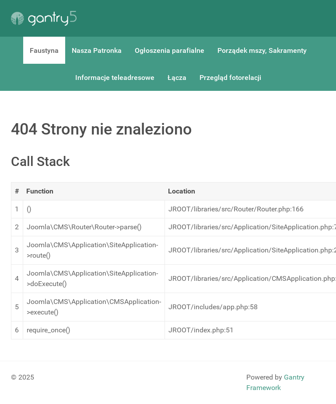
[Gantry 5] (44, 18)
